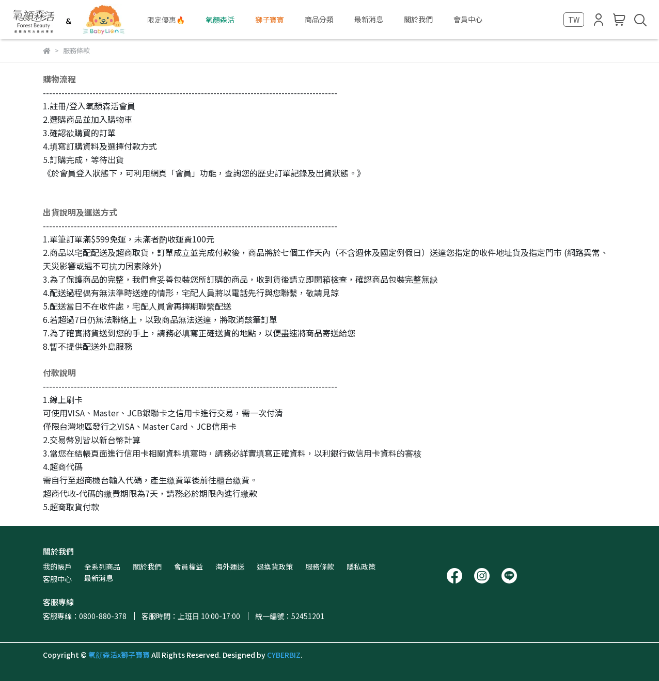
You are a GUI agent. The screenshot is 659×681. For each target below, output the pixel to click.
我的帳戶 (57, 566)
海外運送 (229, 566)
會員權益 (188, 566)
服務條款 (319, 566)
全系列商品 (102, 566)
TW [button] (573, 19)
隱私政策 (361, 566)
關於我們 (147, 566)
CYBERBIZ (284, 655)
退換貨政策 (275, 566)
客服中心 (57, 579)
